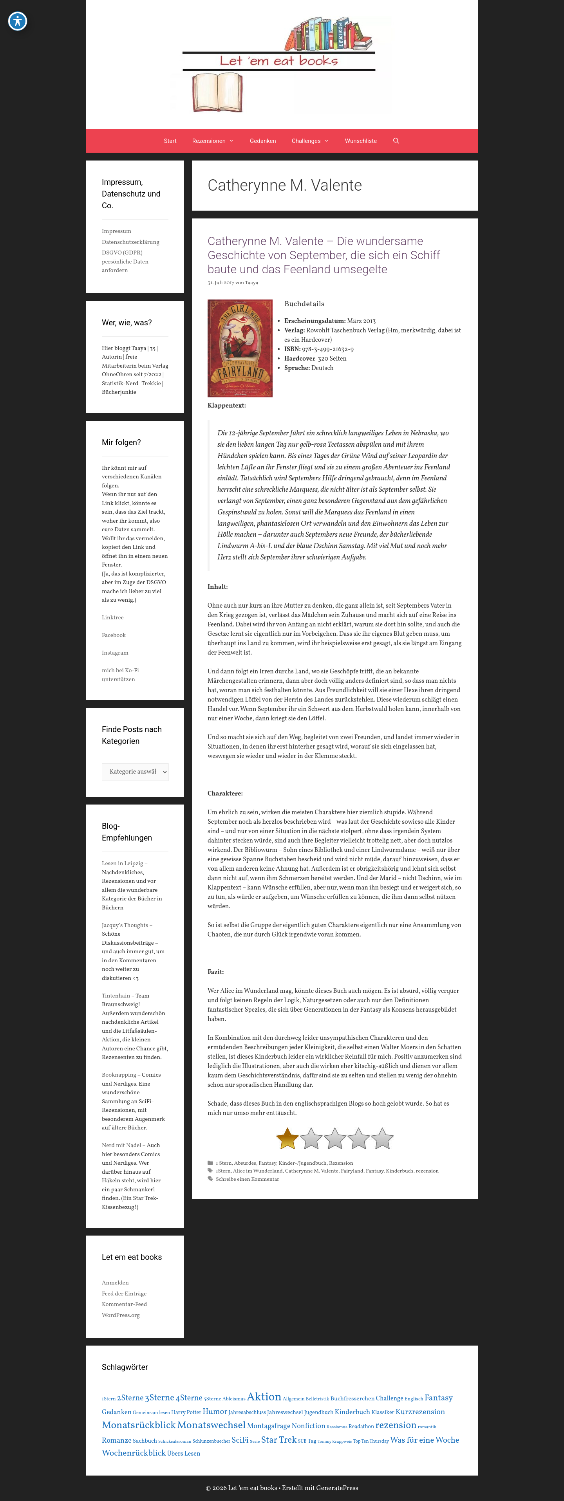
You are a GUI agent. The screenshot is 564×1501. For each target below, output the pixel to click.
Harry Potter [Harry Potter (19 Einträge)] (186, 1412)
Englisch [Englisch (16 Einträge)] (414, 1399)
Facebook (114, 635)
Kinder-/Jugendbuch (302, 1163)
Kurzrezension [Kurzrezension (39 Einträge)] (420, 1412)
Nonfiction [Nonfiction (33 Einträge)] (308, 1426)
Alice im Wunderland (258, 1171)
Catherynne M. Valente (311, 1171)
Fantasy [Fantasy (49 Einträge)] (439, 1398)
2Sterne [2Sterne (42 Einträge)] (130, 1398)
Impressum (116, 231)
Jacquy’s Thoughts (125, 926)
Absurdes (245, 1163)
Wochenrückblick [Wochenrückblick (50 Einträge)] (134, 1453)
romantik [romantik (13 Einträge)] (427, 1427)
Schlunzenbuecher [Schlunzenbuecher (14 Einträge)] (212, 1441)
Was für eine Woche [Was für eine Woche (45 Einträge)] (424, 1440)
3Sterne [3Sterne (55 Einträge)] (159, 1398)
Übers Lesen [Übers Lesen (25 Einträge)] (184, 1454)
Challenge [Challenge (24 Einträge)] (389, 1399)
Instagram (115, 653)
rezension (427, 1171)
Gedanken (263, 140)
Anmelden (115, 1283)
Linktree (113, 618)
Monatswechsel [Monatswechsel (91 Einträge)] (211, 1425)
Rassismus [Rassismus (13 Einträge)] (337, 1427)
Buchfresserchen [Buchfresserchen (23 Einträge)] (353, 1399)
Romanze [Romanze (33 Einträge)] (117, 1441)
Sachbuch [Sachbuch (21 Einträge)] (145, 1441)
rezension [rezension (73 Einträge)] (396, 1425)
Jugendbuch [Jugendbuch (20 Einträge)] (319, 1412)
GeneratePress (337, 1488)
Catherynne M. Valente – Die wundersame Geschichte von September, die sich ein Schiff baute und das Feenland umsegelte (324, 255)
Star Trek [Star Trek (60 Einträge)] (278, 1440)
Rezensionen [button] (217, 141)
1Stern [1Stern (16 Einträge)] (109, 1399)
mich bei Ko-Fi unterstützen (120, 675)
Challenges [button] (314, 141)
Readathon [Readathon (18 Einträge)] (361, 1427)
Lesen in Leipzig (122, 864)
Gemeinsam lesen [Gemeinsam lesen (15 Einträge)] (151, 1412)
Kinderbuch (399, 1171)
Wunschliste (361, 140)
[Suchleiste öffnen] (396, 141)
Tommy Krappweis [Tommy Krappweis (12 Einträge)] (335, 1442)
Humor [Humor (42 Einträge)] (214, 1412)
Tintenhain (116, 996)
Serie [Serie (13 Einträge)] (255, 1441)
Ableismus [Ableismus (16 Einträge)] (234, 1399)
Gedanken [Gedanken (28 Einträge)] (117, 1412)
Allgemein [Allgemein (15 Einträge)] (294, 1399)
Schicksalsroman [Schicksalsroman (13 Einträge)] (174, 1441)
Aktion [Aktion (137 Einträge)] (264, 1397)
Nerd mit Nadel (121, 1146)
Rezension (341, 1163)
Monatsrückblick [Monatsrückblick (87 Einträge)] (139, 1425)
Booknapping (119, 1075)
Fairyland (352, 1171)
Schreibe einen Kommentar (247, 1179)
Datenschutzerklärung (130, 242)
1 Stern (223, 1163)
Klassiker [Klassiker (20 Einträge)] (382, 1412)
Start (170, 140)
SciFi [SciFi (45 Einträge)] (240, 1440)
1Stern (223, 1171)
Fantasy (267, 1163)
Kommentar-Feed (124, 1305)
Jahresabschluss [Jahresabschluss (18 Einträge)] (247, 1412)
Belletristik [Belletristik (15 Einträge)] (317, 1399)
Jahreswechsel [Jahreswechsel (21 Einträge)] (285, 1413)
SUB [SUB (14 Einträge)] (302, 1441)
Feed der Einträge (124, 1294)
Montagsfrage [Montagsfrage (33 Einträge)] (269, 1426)
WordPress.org (121, 1316)
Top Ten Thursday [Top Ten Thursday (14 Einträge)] (371, 1441)
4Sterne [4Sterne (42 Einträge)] (188, 1398)
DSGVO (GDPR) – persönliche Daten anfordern (125, 262)
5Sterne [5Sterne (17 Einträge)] (212, 1399)
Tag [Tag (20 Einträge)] (312, 1441)
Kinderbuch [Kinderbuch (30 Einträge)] (353, 1412)
